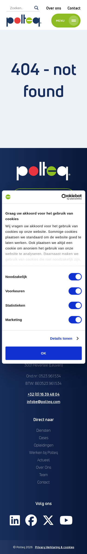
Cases (43, 437)
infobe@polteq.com (43, 401)
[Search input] (21, 8)
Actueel (43, 459)
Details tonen (61, 338)
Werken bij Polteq (43, 452)
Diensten (43, 430)
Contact (74, 8)
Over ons (53, 8)
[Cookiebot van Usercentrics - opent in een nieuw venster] (62, 197)
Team (43, 474)
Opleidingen (43, 445)
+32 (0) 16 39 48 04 (44, 394)
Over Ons (43, 467)
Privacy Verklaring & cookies (54, 547)
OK (43, 353)
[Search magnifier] (36, 8)
